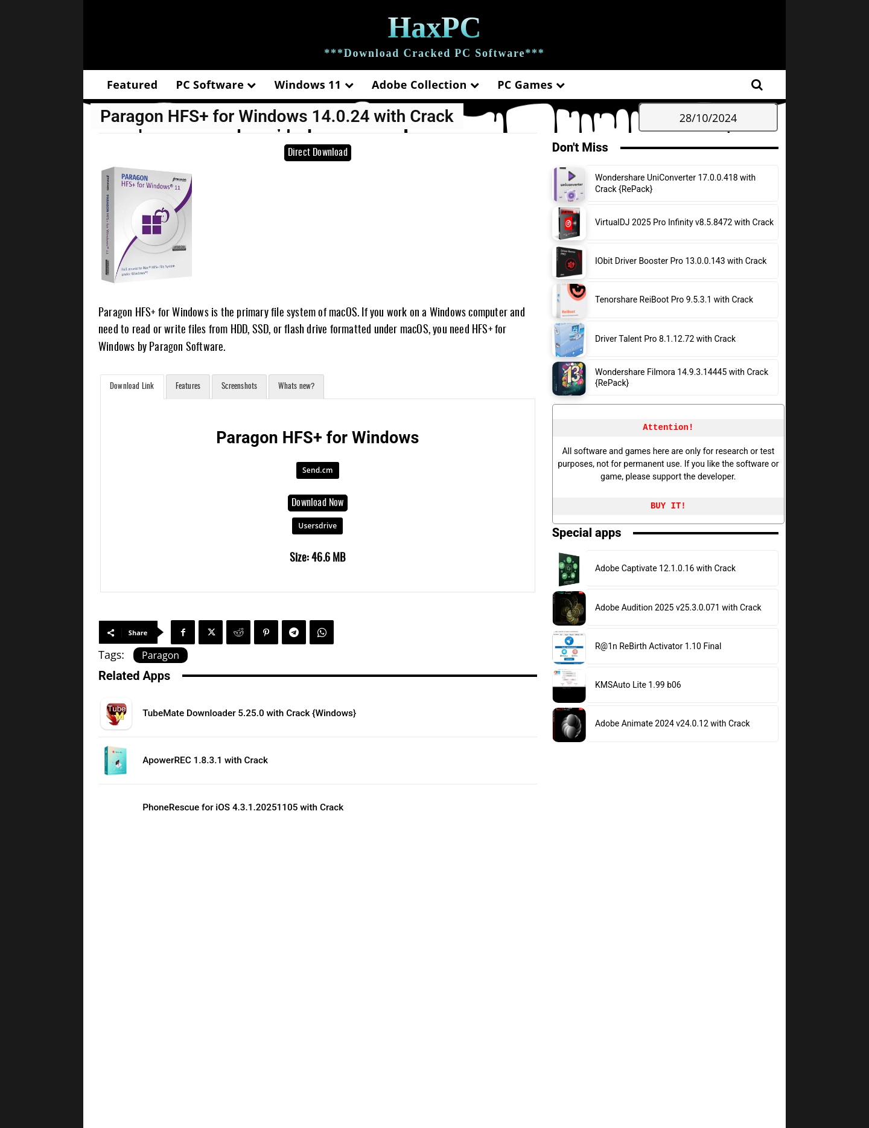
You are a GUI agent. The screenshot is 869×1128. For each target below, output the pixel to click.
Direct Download (318, 153)
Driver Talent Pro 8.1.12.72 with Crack (665, 339)
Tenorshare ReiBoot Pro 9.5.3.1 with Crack (674, 299)
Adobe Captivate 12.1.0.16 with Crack (665, 568)
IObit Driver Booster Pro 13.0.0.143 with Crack (680, 261)
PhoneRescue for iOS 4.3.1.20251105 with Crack (273, 807)
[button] (756, 84)
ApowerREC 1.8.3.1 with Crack (224, 759)
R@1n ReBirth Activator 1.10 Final (658, 646)
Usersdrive (317, 526)
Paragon (160, 655)
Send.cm (317, 470)
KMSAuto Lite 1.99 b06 (638, 685)
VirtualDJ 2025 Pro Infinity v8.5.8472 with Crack (684, 222)
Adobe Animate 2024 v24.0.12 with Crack (672, 723)
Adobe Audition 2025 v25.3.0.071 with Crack (678, 607)
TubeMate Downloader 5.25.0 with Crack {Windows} (281, 712)
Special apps (587, 532)
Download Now (317, 503)
